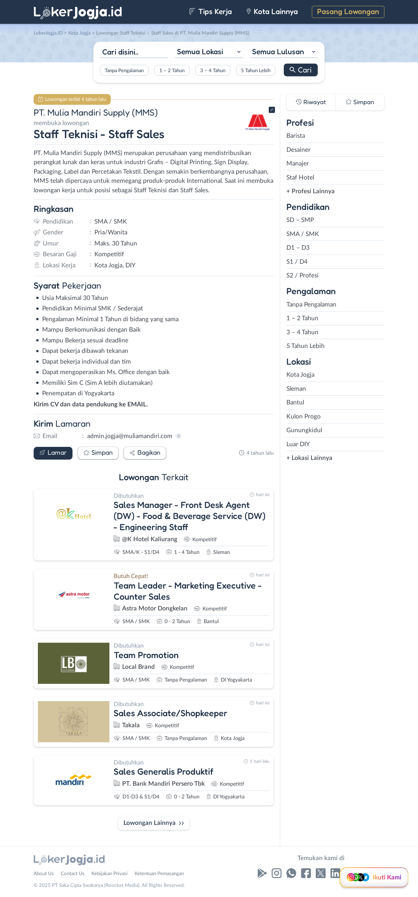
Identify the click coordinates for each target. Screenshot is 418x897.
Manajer (297, 164)
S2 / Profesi (302, 276)
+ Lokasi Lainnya (309, 458)
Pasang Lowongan (348, 11)
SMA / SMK (302, 234)
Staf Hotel (300, 178)
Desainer (298, 150)
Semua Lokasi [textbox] (200, 51)
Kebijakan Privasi (109, 873)
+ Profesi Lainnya (310, 191)
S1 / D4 (297, 262)
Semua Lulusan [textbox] (278, 51)
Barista (295, 136)
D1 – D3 (298, 248)
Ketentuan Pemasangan (159, 873)
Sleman (296, 389)
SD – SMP (300, 220)
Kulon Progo (303, 417)
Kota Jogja (300, 375)
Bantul (295, 403)
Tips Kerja (210, 11)
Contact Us (73, 873)
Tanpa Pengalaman (124, 70)
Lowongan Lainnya (149, 823)
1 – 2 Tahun (172, 70)
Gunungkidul (304, 430)
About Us (44, 873)
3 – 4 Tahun (212, 70)
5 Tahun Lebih (255, 70)
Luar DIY (298, 444)
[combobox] (209, 52)
